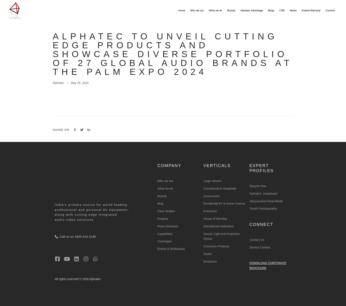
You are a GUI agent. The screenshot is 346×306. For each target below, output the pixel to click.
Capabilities (165, 234)
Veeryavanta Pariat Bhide (266, 201)
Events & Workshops (171, 249)
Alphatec (58, 83)
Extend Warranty (311, 10)
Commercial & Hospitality (219, 188)
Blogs (271, 10)
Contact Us (256, 239)
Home (181, 10)
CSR (282, 10)
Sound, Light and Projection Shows (221, 236)
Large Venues (212, 181)
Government (211, 196)
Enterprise (210, 211)
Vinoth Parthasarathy (263, 208)
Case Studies (166, 211)
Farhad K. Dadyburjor (263, 193)
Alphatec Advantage (251, 10)
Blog (160, 203)
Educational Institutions (218, 226)
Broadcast (210, 261)
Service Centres (259, 247)
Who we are (197, 10)
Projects (162, 218)
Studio (207, 254)
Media (293, 10)
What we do (215, 10)
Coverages (164, 241)
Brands (231, 10)
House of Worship (215, 218)
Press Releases (167, 226)
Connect (330, 10)
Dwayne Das (257, 186)
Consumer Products (216, 246)
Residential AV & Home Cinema (224, 203)
